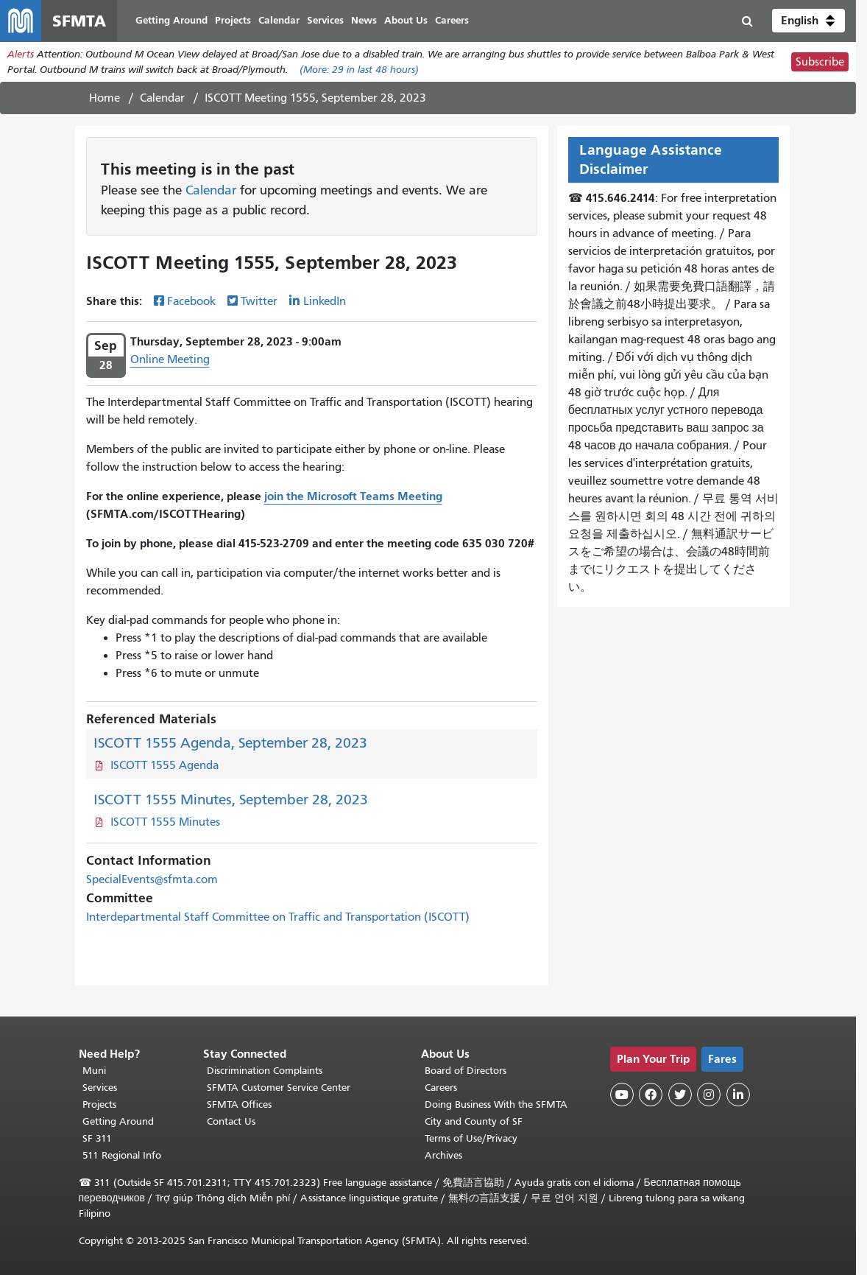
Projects (99, 1104)
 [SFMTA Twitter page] (680, 1094)
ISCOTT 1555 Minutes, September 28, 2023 (230, 799)
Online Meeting (170, 359)
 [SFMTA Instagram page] (709, 1094)
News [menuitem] (364, 20)
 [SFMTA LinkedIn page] (738, 1094)
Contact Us (231, 1121)
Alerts (20, 54)
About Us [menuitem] (406, 20)
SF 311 (97, 1138)
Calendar (162, 98)
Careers (441, 1087)
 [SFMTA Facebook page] (651, 1094)
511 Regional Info (121, 1155)
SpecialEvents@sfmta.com (152, 879)
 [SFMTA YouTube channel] (622, 1094)
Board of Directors (465, 1070)
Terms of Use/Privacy (471, 1138)
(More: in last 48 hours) (359, 69)
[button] (808, 20)
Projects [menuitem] (233, 20)
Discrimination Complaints (264, 1070)
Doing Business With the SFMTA (496, 1104)
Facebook (191, 301)
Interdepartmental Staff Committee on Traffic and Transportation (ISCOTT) (278, 917)
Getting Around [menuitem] (171, 20)
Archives (443, 1155)
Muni (94, 1070)
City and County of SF (474, 1121)
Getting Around (118, 1121)
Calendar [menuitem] (279, 20)
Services (99, 1087)
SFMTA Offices (239, 1104)
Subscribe (820, 62)
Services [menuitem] (325, 20)
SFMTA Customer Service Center (278, 1087)
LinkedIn (324, 301)
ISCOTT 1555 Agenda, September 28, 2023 (230, 742)
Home (104, 98)
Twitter (259, 301)
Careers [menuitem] (452, 20)
